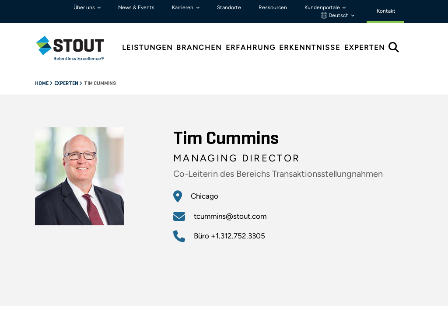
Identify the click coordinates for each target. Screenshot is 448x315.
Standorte (229, 7)
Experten (66, 83)
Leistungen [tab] (147, 47)
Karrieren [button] (183, 7)
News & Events (136, 7)
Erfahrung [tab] (251, 47)
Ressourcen (273, 7)
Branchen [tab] (199, 47)
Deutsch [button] (335, 15)
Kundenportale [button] (322, 7)
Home (42, 83)
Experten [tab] (364, 47)
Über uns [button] (85, 7)
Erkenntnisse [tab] (309, 47)
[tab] (76, 48)
